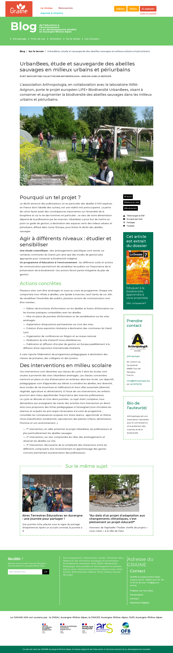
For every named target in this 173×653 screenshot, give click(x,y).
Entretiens (55, 38)
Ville (120, 569)
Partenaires (136, 594)
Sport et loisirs (109, 569)
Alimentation (91, 558)
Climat (67, 572)
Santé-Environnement (89, 569)
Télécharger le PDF (134, 216)
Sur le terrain (73, 38)
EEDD (100, 563)
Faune (129, 196)
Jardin (103, 558)
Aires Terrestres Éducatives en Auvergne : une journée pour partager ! (52, 517)
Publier (133, 9)
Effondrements (80, 572)
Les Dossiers (92, 38)
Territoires (113, 558)
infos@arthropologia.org (138, 381)
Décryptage (19, 38)
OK (45, 571)
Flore (101, 572)
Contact (134, 598)
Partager (129, 222)
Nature (93, 572)
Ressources (65, 8)
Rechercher (111, 9)
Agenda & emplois (52, 13)
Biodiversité (131, 208)
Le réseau (47, 8)
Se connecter (148, 9)
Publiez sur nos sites (141, 590)
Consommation (111, 561)
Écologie (68, 575)
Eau (121, 558)
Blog (23, 26)
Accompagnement (73, 558)
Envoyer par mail (132, 219)
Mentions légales (139, 602)
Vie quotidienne (85, 566)
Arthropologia (133, 356)
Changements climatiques (77, 563)
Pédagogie (69, 566)
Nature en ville (132, 202)
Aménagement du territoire (108, 566)
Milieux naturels (113, 572)
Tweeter (128, 226)
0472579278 (136, 384)
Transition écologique (91, 561)
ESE (94, 563)
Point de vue (38, 38)
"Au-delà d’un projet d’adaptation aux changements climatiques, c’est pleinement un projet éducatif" (117, 519)
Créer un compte (148, 13)
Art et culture (70, 569)
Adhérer (120, 9)
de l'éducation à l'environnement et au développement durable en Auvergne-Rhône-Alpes (57, 28)
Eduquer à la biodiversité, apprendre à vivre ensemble (137, 293)
